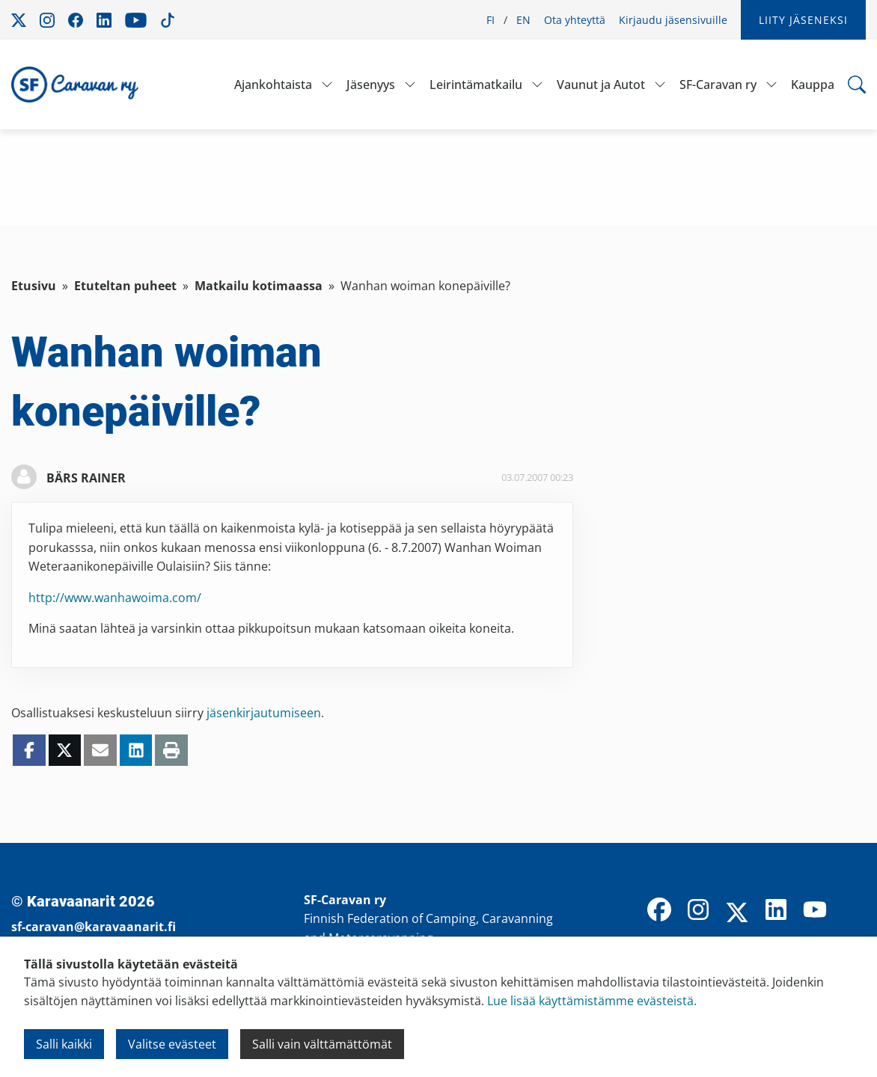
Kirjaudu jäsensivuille (673, 20)
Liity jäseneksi (803, 20)
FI (490, 20)
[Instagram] (698, 911)
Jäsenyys (370, 84)
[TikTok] (854, 911)
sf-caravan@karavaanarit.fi (93, 926)
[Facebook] (659, 911)
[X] (737, 914)
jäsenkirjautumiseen (264, 713)
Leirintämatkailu (476, 84)
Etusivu (33, 285)
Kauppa (812, 84)
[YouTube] (815, 911)
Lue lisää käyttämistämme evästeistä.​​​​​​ (592, 1000)
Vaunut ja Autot (601, 84)
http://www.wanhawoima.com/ (114, 597)
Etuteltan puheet (125, 285)
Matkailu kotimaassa (259, 285)
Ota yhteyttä (574, 20)
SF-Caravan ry (718, 84)
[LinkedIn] (776, 911)
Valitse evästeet (172, 1044)
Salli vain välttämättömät (322, 1044)
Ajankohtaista (273, 84)
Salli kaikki (64, 1044)
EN (523, 20)
